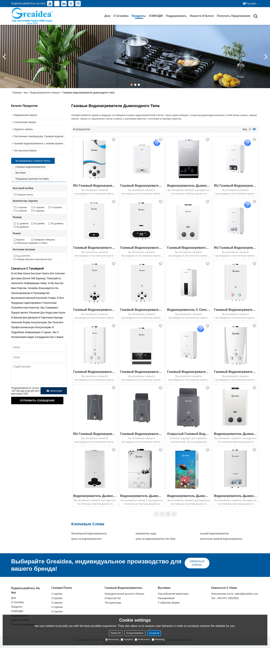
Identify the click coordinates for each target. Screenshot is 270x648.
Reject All (116, 633)
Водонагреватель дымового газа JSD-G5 (141, 496)
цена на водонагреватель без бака (155, 538)
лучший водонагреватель (214, 533)
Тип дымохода (113, 602)
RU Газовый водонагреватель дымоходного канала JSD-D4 (94, 185)
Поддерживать (176, 15)
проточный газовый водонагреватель (221, 538)
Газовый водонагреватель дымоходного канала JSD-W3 (94, 372)
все (26, 92)
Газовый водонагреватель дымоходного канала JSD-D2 (188, 247)
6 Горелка (57, 611)
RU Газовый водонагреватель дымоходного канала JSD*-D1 (94, 434)
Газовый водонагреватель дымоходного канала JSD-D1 (141, 247)
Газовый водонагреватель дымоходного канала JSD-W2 (235, 372)
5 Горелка (57, 607)
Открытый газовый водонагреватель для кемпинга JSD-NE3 (188, 434)
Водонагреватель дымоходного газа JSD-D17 (94, 496)
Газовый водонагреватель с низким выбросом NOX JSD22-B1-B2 (188, 372)
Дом (107, 15)
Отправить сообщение (37, 400)
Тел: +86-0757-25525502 (225, 598)
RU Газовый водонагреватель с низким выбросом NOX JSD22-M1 (235, 185)
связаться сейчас (197, 563)
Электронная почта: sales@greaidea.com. (234, 593)
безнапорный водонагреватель (89, 533)
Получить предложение (233, 15)
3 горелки (56, 598)
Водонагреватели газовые (45, 92)
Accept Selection (134, 633)
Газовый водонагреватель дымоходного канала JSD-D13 (141, 185)
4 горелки (56, 602)
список (250, 129)
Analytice (127, 639)
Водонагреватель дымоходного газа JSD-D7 (235, 496)
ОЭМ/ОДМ (156, 15)
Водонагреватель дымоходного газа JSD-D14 (235, 434)
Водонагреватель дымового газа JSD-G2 (188, 496)
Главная (16, 92)
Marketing (158, 639)
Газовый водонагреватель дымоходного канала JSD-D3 (141, 372)
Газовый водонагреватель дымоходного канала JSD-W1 (235, 310)
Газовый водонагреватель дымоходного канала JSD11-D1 (141, 434)
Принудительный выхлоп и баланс (124, 593)
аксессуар (54, 390)
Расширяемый (166, 598)
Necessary (112, 639)
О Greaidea (120, 15)
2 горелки (56, 593)
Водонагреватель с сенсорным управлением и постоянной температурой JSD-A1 (188, 310)
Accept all (154, 633)
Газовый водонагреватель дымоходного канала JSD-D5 (141, 310)
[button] (131, 85)
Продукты (139, 15)
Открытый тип (113, 598)
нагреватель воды (146, 533)
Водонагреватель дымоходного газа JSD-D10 (188, 185)
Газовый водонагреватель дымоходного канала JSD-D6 (94, 310)
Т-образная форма (169, 602)
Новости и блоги (202, 15)
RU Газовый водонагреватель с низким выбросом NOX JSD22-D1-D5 (235, 247)
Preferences (142, 639)
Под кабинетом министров (173, 593)
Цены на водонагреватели (86, 538)
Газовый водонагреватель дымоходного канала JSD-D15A (94, 247)
